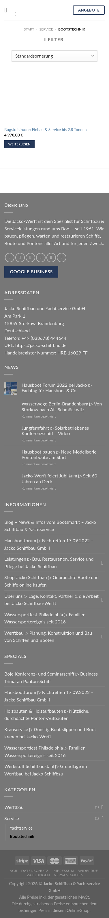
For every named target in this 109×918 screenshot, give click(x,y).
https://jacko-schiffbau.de (41, 345)
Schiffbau (90, 221)
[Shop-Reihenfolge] (54, 56)
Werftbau (14, 807)
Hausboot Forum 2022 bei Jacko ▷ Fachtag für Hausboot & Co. (57, 387)
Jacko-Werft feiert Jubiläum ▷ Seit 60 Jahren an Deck (59, 478)
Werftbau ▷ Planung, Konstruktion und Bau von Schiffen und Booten (48, 636)
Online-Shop (78, 910)
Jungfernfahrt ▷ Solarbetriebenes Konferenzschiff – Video (55, 430)
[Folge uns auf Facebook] (17, 6)
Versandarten (69, 875)
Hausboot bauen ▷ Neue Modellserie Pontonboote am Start (59, 454)
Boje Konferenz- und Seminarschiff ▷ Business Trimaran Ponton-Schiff (51, 677)
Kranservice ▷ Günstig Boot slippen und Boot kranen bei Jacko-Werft (50, 733)
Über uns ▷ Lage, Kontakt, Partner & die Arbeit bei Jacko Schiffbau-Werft (51, 599)
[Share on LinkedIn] (61, 257)
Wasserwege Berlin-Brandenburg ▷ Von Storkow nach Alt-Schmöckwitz (62, 406)
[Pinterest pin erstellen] (51, 257)
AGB (13, 870)
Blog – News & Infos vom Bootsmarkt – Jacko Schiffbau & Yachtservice (50, 525)
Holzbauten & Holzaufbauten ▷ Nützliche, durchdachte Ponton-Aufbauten (46, 714)
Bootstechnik (22, 836)
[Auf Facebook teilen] (20, 257)
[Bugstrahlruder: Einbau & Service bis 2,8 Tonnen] (54, 98)
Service (46, 29)
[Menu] (7, 10)
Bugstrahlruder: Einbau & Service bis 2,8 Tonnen (45, 129)
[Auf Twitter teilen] (30, 257)
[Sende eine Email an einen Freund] (41, 257)
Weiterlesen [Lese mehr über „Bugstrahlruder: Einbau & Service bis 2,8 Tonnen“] (19, 144)
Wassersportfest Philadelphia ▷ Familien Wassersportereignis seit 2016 (44, 618)
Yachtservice (21, 828)
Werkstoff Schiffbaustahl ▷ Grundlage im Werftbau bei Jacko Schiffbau (45, 769)
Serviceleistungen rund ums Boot (37, 228)
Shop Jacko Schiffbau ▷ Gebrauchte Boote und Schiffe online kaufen (51, 580)
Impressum (63, 870)
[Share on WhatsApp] (9, 257)
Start (29, 29)
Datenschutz (35, 870)
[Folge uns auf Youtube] (17, 13)
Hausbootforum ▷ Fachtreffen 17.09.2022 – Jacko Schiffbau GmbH (49, 544)
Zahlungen (38, 875)
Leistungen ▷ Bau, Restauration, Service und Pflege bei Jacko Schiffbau (48, 562)
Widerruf (88, 870)
